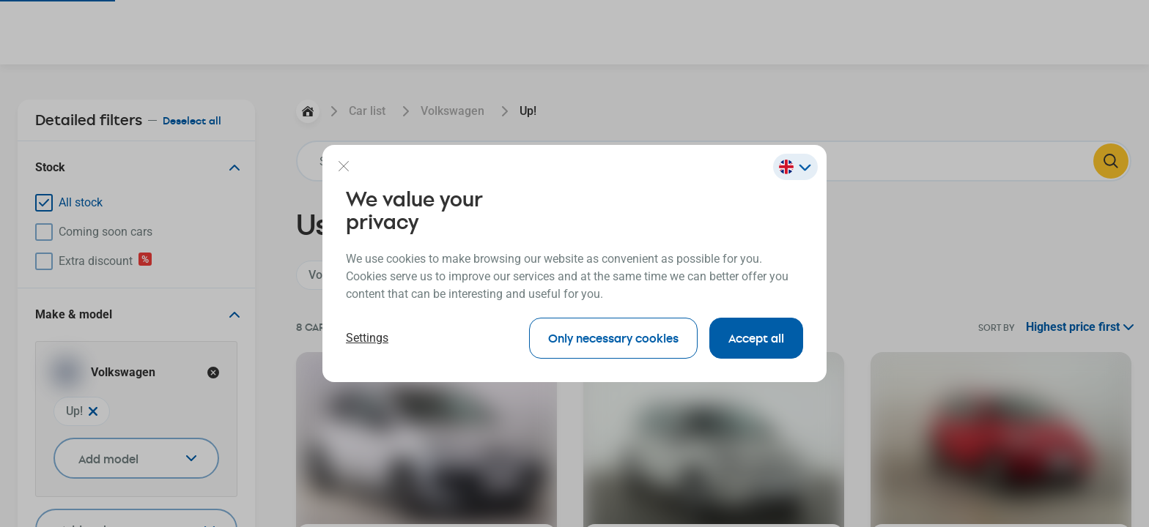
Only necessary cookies (613, 337)
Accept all (756, 337)
